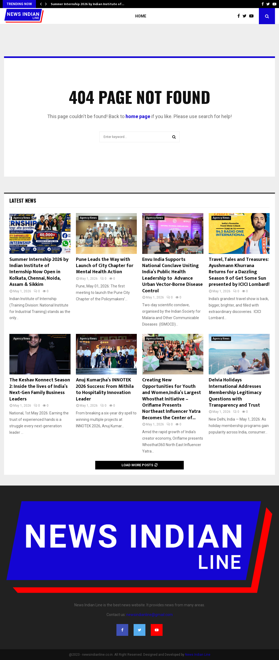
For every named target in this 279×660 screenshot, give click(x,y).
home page (138, 116)
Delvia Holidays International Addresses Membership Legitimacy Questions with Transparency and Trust (235, 392)
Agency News (21, 217)
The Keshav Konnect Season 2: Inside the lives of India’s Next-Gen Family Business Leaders (39, 389)
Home (140, 16)
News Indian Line (197, 655)
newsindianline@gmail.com (149, 614)
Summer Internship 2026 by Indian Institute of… (87, 4)
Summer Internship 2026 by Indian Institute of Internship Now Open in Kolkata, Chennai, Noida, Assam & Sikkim (38, 272)
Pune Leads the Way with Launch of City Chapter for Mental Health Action (104, 266)
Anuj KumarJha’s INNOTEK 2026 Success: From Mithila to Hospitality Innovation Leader (105, 389)
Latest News (22, 200)
